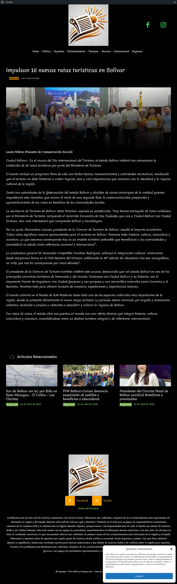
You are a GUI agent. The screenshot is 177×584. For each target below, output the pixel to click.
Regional (14, 78)
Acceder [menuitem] (9, 2)
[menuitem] (2, 2)
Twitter (107, 500)
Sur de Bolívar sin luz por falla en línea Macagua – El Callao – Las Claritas (31, 395)
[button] (171, 549)
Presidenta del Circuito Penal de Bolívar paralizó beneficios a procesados (144, 395)
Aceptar (139, 576)
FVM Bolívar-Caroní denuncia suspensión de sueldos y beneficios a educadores (85, 395)
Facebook (82, 500)
